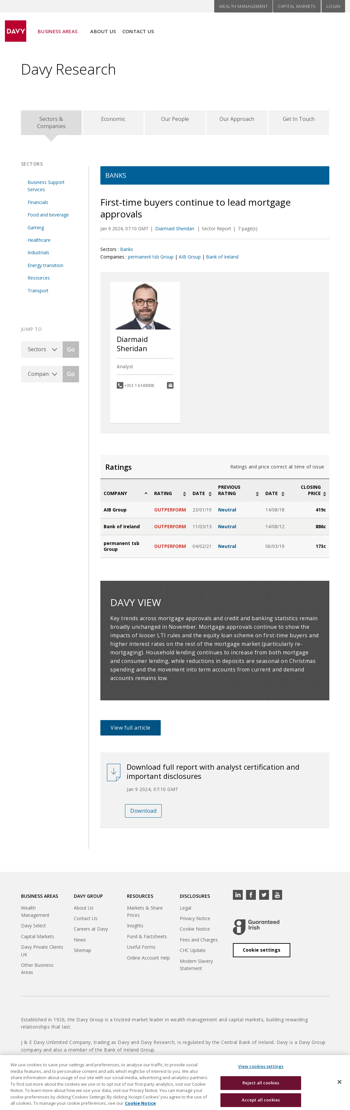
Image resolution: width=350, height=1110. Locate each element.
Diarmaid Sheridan (175, 231)
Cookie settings (261, 953)
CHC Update (193, 953)
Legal (185, 911)
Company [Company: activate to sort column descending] (115, 496)
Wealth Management (243, 6)
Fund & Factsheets (147, 939)
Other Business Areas (37, 971)
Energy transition (45, 268)
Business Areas (57, 27)
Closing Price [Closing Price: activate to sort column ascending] (311, 493)
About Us (103, 26)
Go (71, 352)
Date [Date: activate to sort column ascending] (199, 496)
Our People (175, 120)
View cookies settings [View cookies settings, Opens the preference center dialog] (261, 1066)
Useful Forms (141, 950)
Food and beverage (48, 218)
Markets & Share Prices (145, 914)
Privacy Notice (195, 921)
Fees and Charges (199, 943)
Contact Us (138, 26)
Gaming (36, 230)
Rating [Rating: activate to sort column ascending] (163, 496)
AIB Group (190, 260)
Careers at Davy (91, 932)
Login (333, 6)
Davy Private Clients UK (42, 953)
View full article (131, 731)
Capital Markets (297, 6)
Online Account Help (148, 961)
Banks (126, 252)
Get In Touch (298, 120)
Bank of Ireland (222, 260)
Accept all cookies (261, 1100)
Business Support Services (46, 188)
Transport (38, 293)
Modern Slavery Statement (196, 967)
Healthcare (39, 243)
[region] (175, 1082)
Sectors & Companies (51, 124)
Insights (135, 929)
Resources (39, 281)
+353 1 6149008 (139, 388)
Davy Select (33, 929)
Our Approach (237, 120)
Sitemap (82, 953)
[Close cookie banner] (339, 1082)
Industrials (38, 256)
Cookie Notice (195, 932)
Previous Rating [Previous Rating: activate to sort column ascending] (229, 493)
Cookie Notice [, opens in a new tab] (140, 1103)
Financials (38, 205)
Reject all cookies (260, 1083)
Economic (113, 120)
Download (143, 813)
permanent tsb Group (151, 260)
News (80, 943)
